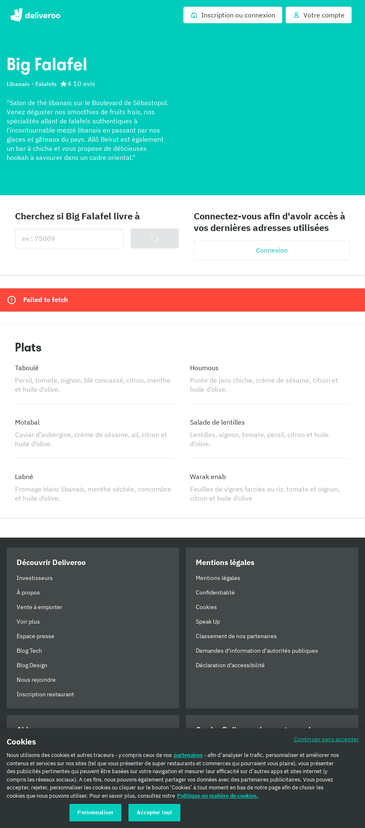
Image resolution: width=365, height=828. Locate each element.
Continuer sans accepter (326, 739)
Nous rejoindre (36, 679)
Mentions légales (218, 578)
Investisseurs (35, 578)
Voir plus (28, 621)
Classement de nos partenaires (236, 636)
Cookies (206, 607)
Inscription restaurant (45, 694)
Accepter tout (154, 812)
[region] (182, 778)
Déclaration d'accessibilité (230, 665)
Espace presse (35, 636)
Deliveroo (35, 15)
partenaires (188, 755)
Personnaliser (95, 812)
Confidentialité (215, 592)
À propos (28, 592)
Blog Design (32, 665)
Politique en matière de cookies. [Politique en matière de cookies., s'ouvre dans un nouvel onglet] (218, 795)
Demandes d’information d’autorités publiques (257, 650)
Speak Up (208, 621)
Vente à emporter (39, 607)
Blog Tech (29, 650)
